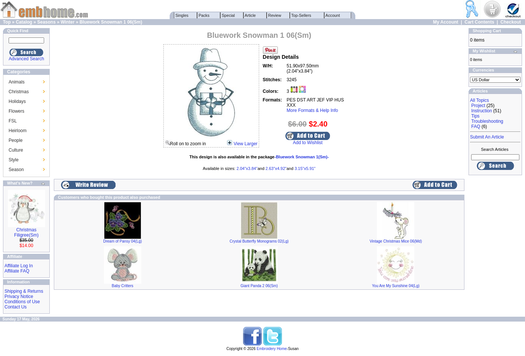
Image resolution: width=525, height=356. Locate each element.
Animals (17, 82)
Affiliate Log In (18, 265)
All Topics (479, 100)
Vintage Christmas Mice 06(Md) (395, 241)
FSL (13, 121)
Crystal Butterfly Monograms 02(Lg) (259, 241)
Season (16, 169)
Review (274, 15)
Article (250, 15)
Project (478, 105)
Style (14, 159)
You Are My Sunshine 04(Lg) (396, 286)
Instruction (481, 110)
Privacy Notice (18, 296)
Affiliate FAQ (16, 271)
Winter (67, 22)
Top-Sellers (301, 15)
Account (333, 15)
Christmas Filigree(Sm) (26, 232)
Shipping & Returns (23, 291)
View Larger (246, 143)
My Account (445, 22)
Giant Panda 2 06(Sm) (259, 286)
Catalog (24, 22)
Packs (204, 15)
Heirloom (18, 130)
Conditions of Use (22, 301)
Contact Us (15, 307)
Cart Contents (479, 22)
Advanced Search (26, 58)
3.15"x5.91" (305, 168)
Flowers (16, 111)
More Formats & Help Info (312, 110)
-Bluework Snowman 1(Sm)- (301, 157)
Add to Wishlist (307, 142)
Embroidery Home (272, 349)
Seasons (46, 22)
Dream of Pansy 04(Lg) (122, 241)
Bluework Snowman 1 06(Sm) (111, 22)
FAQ (475, 126)
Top (7, 22)
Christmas (19, 91)
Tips (475, 116)
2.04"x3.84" (247, 168)
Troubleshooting (487, 121)
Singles (182, 15)
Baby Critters (122, 286)
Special (228, 15)
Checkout (510, 22)
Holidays (17, 101)
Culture (16, 150)
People (15, 140)
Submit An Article (487, 137)
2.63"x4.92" (275, 168)
